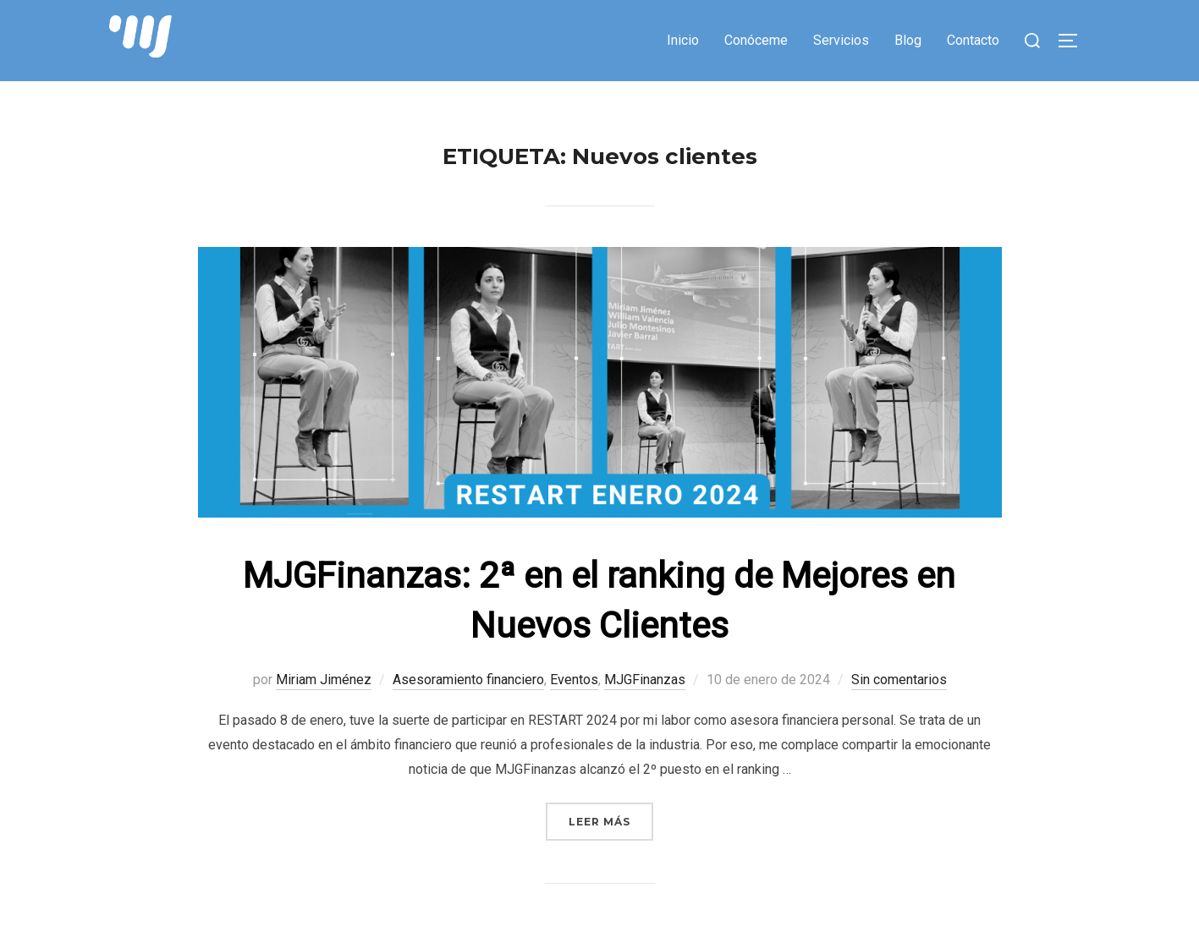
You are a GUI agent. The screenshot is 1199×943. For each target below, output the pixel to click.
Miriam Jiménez (323, 687)
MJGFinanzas (644, 687)
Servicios (841, 40)
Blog (907, 40)
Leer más (611, 828)
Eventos (574, 687)
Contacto (973, 40)
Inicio (683, 40)
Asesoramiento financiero (468, 687)
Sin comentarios (899, 687)
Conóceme (756, 40)
